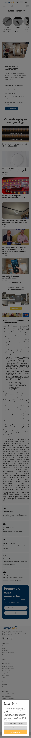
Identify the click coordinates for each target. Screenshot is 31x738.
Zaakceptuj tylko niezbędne (15, 723)
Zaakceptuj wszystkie (15, 732)
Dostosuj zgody (15, 727)
